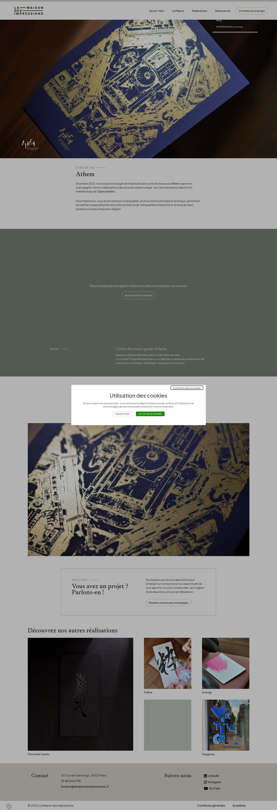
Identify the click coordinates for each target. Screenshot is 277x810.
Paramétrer (122, 414)
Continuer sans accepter (187, 387)
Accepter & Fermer (150, 414)
